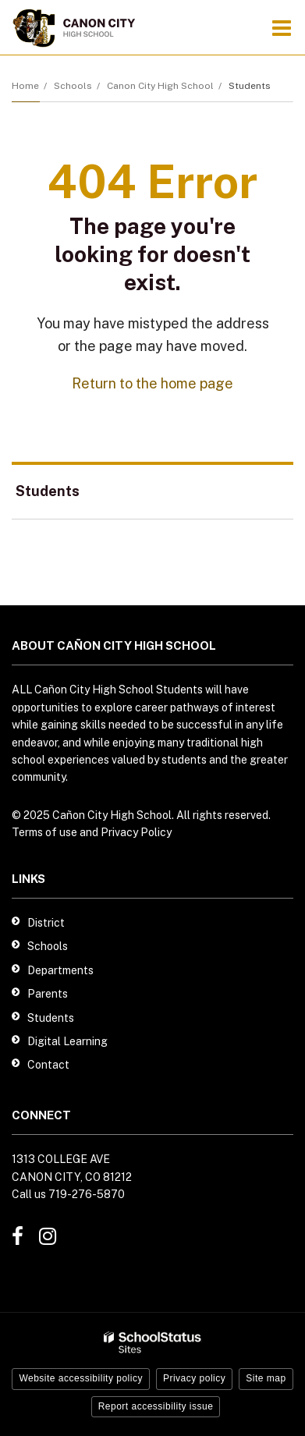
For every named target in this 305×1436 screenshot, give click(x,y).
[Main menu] (281, 27)
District (46, 923)
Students (250, 85)
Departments (60, 970)
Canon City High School (160, 85)
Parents (47, 993)
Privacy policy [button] (194, 1378)
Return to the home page (152, 383)
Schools (73, 85)
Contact (48, 1064)
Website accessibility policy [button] (81, 1378)
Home (25, 85)
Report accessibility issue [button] (156, 1406)
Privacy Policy (136, 832)
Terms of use (44, 832)
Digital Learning (67, 1041)
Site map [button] (265, 1378)
